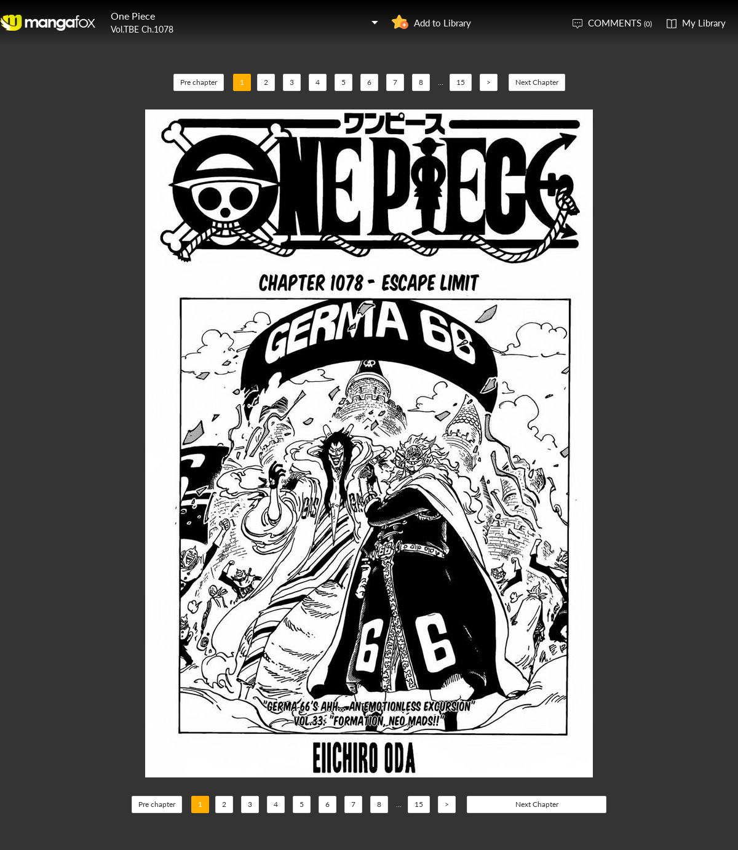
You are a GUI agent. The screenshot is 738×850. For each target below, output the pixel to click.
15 (460, 82)
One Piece (133, 16)
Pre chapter (198, 82)
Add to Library (442, 22)
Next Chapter (536, 82)
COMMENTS (620, 22)
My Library (704, 22)
